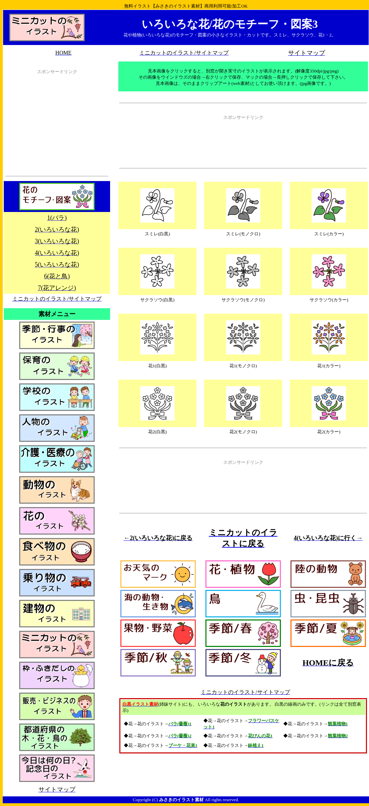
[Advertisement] (56, 127)
